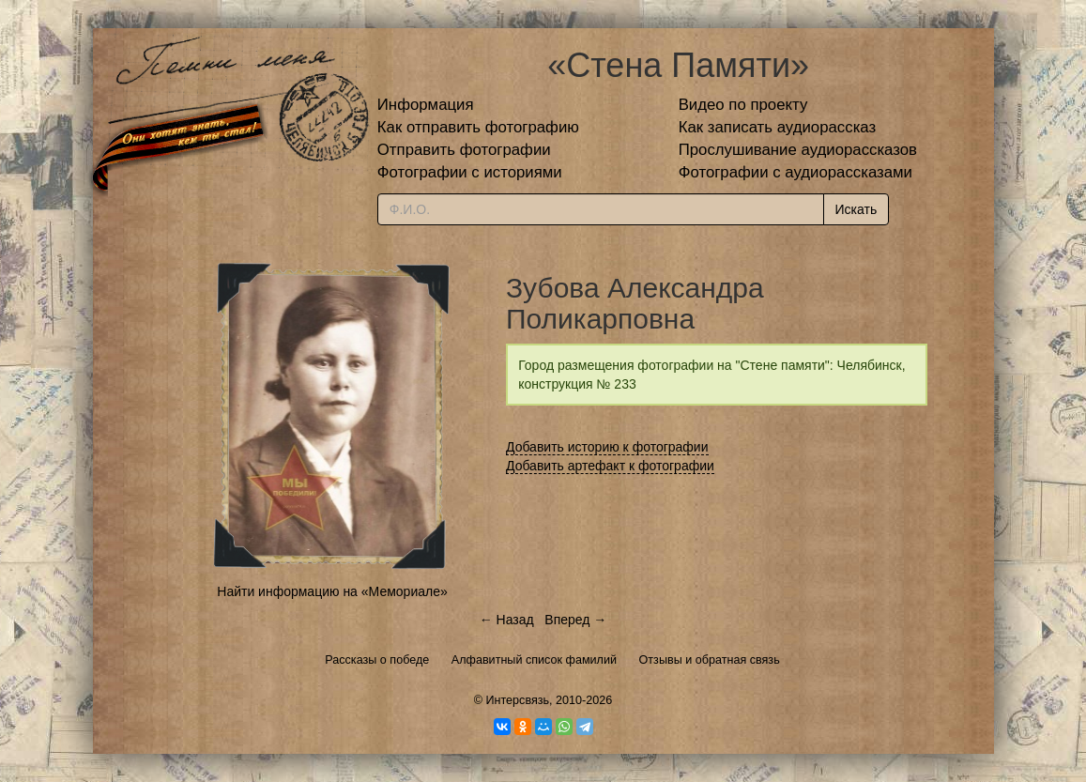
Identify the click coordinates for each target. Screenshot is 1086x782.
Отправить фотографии (464, 150)
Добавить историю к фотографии (607, 446)
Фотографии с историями (469, 172)
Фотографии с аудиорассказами (795, 172)
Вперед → (575, 619)
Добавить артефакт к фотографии (610, 465)
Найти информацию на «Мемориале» (332, 591)
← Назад (507, 619)
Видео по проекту (743, 105)
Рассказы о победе (377, 660)
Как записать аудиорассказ (778, 127)
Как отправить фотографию (478, 127)
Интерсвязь (517, 700)
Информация (425, 105)
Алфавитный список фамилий (534, 660)
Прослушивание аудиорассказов (798, 150)
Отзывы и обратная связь (709, 660)
